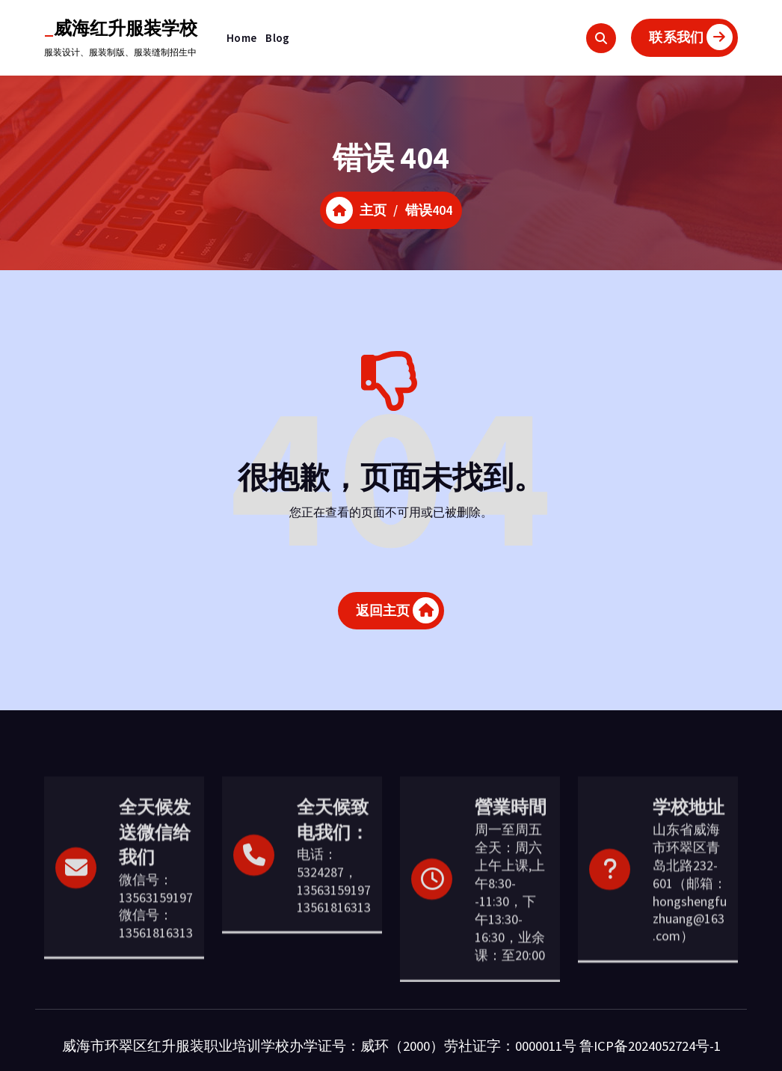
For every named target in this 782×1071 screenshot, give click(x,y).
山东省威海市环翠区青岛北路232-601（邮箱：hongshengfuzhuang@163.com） (690, 947)
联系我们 (691, 37)
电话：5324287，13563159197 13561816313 (334, 945)
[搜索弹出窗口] (601, 38)
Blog (277, 38)
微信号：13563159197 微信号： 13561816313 (156, 971)
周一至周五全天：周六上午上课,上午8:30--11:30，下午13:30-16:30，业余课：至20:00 (510, 956)
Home (241, 38)
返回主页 (398, 614)
